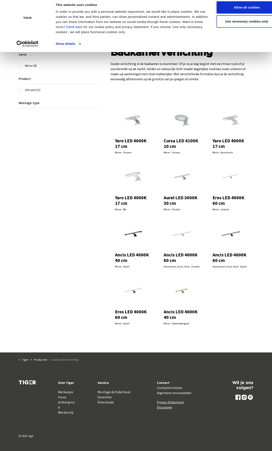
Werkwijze (65, 392)
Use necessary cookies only (236, 25)
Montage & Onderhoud (114, 392)
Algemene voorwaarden (174, 393)
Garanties (105, 397)
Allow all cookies (237, 11)
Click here (96, 31)
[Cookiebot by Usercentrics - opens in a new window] (27, 47)
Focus (62, 397)
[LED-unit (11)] (21, 90)
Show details (65, 47)
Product (25, 78)
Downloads (106, 402)
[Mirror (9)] (21, 66)
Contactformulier (170, 388)
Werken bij (65, 412)
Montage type (29, 103)
